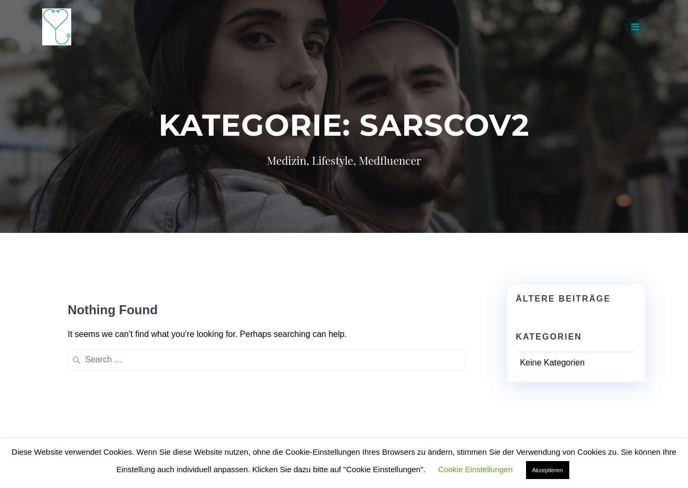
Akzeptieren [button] (547, 470)
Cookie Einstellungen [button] (475, 469)
